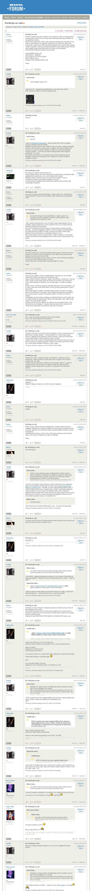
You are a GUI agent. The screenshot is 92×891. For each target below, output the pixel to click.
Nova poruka (82, 22)
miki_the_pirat (11, 315)
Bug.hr (7, 17)
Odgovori (81, 37)
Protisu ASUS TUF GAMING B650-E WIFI (49, 586)
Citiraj (81, 39)
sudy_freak (10, 806)
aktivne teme (56, 17)
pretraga (84, 17)
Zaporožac (10, 380)
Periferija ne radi (31, 34)
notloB (8, 74)
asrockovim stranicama (39, 143)
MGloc (8, 447)
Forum (13, 17)
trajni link (82, 69)
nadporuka (82, 110)
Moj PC (9, 69)
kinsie (8, 34)
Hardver (20, 17)
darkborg (9, 170)
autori (79, 17)
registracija (47, 17)
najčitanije (64, 17)
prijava (41, 17)
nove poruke (72, 17)
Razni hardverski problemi (34, 17)
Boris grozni (10, 781)
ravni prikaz (69, 30)
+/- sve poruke (59, 30)
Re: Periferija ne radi (32, 74)
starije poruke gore (81, 30)
